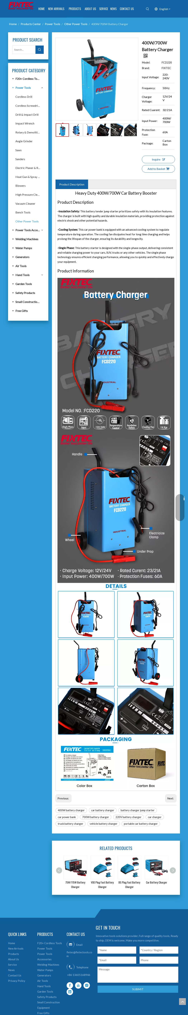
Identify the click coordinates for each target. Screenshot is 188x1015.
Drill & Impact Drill (26, 114)
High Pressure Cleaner (29, 194)
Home (11, 943)
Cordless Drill (23, 96)
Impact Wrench (24, 123)
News (11, 970)
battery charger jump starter (138, 810)
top (182, 1001)
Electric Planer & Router (29, 167)
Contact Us (14, 975)
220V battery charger (128, 817)
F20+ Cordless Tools (28, 78)
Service (12, 964)
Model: (146, 62)
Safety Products (25, 293)
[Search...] (24, 50)
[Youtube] (78, 985)
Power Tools (23, 87)
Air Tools (20, 266)
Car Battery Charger (156, 882)
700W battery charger (95, 817)
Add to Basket (158, 168)
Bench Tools (22, 212)
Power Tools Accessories (29, 230)
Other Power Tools (27, 221)
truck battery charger (70, 823)
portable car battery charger (141, 823)
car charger (155, 817)
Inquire (158, 159)
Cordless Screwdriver (28, 105)
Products (13, 953)
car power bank (67, 817)
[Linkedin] (70, 992)
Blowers (20, 185)
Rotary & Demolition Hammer (29, 132)
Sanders (20, 159)
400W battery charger (71, 810)
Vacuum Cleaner (25, 203)
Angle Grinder (24, 141)
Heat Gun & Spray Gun (29, 176)
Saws (18, 150)
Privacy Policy (16, 980)
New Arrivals (15, 948)
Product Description (71, 184)
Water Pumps (23, 248)
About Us (13, 959)
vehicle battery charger (103, 823)
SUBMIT (138, 989)
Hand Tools (22, 275)
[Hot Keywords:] (147, 9)
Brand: (146, 68)
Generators (22, 257)
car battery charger (102, 810)
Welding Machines (26, 239)
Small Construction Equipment (29, 301)
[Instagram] (86, 985)
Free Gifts (21, 310)
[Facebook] (70, 985)
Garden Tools (23, 284)
